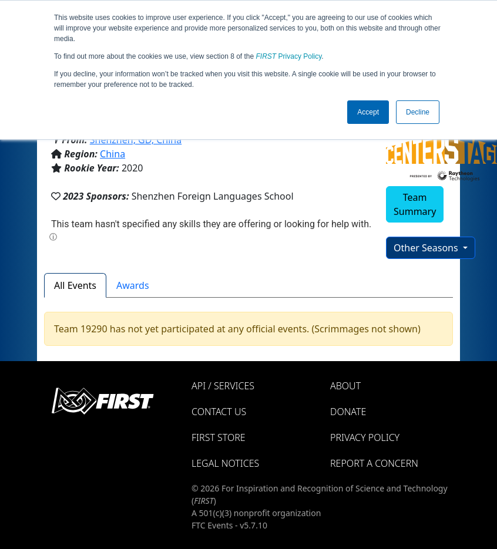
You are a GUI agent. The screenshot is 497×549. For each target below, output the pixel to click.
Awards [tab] (132, 285)
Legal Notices (225, 463)
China (112, 153)
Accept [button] (368, 112)
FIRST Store (219, 437)
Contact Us (219, 411)
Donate (348, 411)
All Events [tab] (75, 285)
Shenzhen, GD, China (136, 139)
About (345, 385)
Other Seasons (427, 247)
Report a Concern (374, 463)
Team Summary (415, 204)
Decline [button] (417, 112)
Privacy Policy (289, 56)
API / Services (223, 385)
